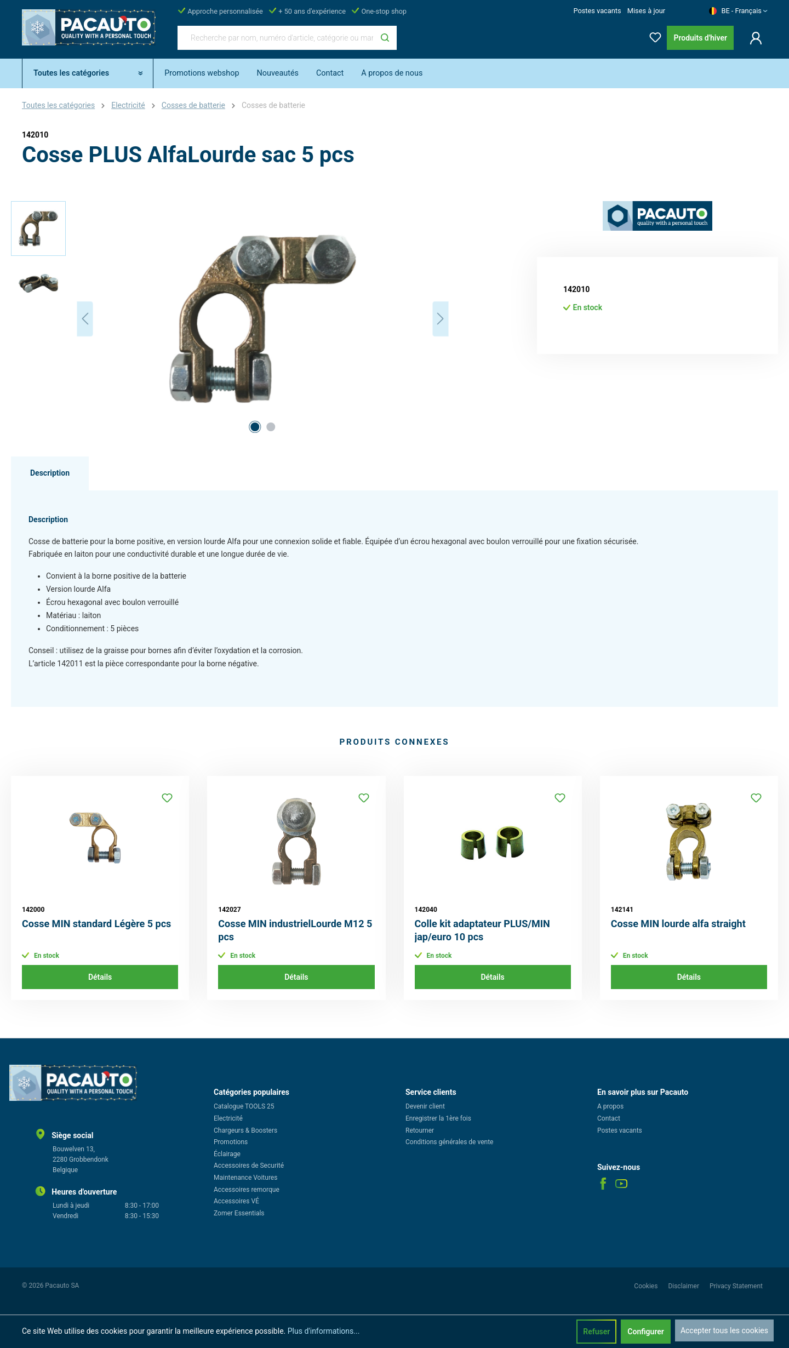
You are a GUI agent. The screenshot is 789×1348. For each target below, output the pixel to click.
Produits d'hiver (700, 37)
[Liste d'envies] (652, 35)
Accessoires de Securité (249, 1165)
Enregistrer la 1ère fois (438, 1118)
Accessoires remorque (246, 1189)
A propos (610, 1106)
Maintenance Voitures (245, 1177)
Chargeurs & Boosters (245, 1130)
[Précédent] (85, 318)
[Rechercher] (385, 38)
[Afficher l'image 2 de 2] (270, 426)
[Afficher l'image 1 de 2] (254, 426)
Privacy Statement (736, 1286)
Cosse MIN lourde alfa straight (678, 923)
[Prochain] (440, 318)
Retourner (419, 1130)
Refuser (596, 1331)
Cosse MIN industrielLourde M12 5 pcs (295, 930)
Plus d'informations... (324, 1331)
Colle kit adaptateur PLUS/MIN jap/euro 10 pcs (482, 930)
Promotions (231, 1142)
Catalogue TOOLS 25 (244, 1106)
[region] (230, 319)
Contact (608, 1118)
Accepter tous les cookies (724, 1330)
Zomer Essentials (239, 1213)
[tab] (50, 473)
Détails (100, 977)
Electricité (228, 1118)
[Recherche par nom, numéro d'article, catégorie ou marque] (276, 38)
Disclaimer (684, 1286)
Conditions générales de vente (449, 1142)
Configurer (645, 1331)
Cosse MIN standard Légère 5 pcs (96, 923)
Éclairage (227, 1154)
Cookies (646, 1286)
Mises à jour (646, 11)
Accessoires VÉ (236, 1201)
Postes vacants (597, 11)
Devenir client (425, 1106)
